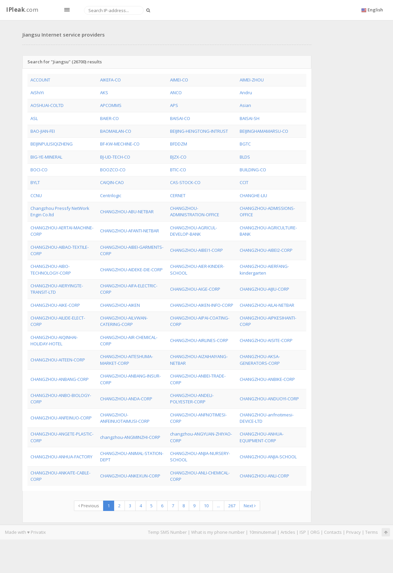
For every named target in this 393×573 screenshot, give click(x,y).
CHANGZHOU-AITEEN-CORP (57, 360)
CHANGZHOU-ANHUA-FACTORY (61, 457)
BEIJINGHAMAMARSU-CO (264, 131)
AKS (104, 93)
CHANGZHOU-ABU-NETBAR (127, 212)
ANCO (176, 93)
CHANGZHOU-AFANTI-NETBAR (129, 231)
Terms (371, 532)
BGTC (245, 144)
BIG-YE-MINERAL (46, 157)
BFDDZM (178, 144)
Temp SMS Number (167, 532)
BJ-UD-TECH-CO (115, 157)
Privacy (353, 532)
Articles (288, 532)
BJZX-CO (178, 157)
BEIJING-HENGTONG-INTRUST (199, 131)
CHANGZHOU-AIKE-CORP (55, 305)
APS (174, 105)
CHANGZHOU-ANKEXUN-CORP (130, 476)
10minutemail (262, 532)
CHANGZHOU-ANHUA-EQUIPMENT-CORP (262, 437)
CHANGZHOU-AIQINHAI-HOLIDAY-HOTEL (54, 340)
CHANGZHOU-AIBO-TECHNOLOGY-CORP (50, 269)
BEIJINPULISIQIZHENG (51, 144)
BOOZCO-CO (113, 170)
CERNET (177, 195)
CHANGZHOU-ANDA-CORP (126, 399)
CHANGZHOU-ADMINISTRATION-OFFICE (194, 211)
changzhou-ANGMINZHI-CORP (130, 437)
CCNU (36, 195)
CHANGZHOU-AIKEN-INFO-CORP (201, 305)
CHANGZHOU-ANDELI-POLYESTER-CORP (192, 398)
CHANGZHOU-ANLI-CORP (264, 476)
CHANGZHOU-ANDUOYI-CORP (269, 399)
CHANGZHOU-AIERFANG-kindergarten (264, 269)
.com (22, 9)
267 (231, 506)
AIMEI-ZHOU (252, 80)
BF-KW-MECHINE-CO (120, 144)
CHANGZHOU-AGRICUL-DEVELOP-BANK (193, 231)
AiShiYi (37, 93)
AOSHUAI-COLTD (47, 105)
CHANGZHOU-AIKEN (120, 305)
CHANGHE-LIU (253, 195)
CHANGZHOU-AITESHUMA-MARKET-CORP (126, 359)
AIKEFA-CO (110, 80)
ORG (315, 532)
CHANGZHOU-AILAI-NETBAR (267, 305)
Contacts (333, 532)
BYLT (35, 182)
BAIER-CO (109, 118)
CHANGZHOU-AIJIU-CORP (264, 289)
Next (250, 506)
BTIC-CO (178, 170)
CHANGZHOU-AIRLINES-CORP (199, 340)
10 (206, 506)
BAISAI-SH (249, 118)
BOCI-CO (39, 170)
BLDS (245, 157)
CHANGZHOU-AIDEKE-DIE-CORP (131, 270)
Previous (88, 506)
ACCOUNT (40, 80)
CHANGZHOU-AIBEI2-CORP (266, 250)
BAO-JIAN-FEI (42, 131)
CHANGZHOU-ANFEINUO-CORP (61, 418)
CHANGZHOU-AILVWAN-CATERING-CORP (124, 321)
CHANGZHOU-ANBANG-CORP (59, 379)
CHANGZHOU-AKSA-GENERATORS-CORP (260, 359)
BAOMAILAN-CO (115, 131)
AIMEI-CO (179, 80)
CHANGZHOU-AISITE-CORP (266, 340)
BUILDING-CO (253, 170)
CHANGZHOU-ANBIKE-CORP (267, 379)
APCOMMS (111, 105)
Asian (245, 105)
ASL (34, 118)
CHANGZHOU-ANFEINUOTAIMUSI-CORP (125, 418)
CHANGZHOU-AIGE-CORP (195, 289)
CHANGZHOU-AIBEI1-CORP (196, 250)
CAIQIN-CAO (112, 182)
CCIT (244, 182)
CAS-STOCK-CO (185, 182)
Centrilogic (110, 195)
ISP (303, 532)
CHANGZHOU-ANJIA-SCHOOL (268, 457)
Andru (246, 93)
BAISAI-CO (180, 118)
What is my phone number (218, 532)
